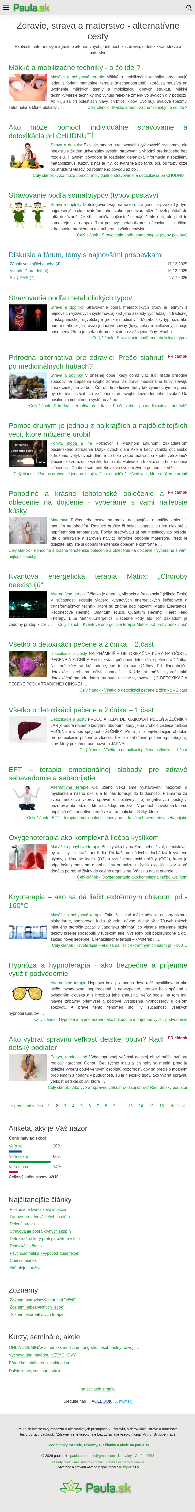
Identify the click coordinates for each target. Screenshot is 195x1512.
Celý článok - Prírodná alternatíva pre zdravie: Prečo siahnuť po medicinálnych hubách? (108, 406)
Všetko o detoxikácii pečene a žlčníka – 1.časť (81, 710)
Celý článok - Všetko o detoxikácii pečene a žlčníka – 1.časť (133, 750)
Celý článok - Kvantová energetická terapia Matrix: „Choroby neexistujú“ (122, 624)
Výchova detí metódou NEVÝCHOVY (42, 1355)
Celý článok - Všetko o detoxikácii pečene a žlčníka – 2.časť (133, 690)
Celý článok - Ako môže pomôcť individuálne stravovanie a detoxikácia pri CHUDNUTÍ (110, 175)
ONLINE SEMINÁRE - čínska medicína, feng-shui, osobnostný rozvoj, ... (74, 1347)
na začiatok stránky (98, 1389)
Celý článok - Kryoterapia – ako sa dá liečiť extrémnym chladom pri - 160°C (119, 945)
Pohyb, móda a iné (71, 443)
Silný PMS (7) (22, 278)
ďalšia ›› (178, 1106)
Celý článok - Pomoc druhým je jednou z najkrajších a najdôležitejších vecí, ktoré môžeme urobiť (100, 474)
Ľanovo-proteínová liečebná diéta (40, 1217)
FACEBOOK (100, 1401)
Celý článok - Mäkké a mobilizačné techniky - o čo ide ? (137, 107)
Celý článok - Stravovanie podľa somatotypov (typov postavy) (132, 235)
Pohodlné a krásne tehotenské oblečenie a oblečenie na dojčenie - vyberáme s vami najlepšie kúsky (98, 502)
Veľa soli (16, 1146)
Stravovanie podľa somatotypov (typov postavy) (83, 195)
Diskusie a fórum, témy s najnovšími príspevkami (86, 255)
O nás (139, 1456)
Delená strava (22, 1224)
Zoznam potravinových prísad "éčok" (42, 1300)
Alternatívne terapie (68, 594)
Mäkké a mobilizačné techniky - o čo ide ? (74, 68)
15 (151, 1106)
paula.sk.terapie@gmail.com (92, 1456)
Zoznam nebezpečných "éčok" (37, 1307)
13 (130, 1106)
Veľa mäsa (18, 1167)
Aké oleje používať (26, 1268)
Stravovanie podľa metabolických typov (70, 298)
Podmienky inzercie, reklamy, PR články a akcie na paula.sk (99, 1445)
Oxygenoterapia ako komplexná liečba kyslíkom (84, 837)
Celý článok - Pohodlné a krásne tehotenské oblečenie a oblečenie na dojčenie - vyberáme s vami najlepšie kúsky (98, 553)
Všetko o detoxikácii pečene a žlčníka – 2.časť (81, 644)
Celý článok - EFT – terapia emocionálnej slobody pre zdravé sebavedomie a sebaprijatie (107, 818)
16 (161, 1106)
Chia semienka (23, 1260)
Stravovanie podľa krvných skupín (40, 1231)
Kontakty (125, 1456)
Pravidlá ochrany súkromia (124, 1462)
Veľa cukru (18, 1156)
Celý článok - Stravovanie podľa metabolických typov (139, 338)
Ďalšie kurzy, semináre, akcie (35, 1371)
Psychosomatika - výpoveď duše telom (44, 1253)
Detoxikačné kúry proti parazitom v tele (45, 1238)
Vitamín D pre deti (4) (29, 271)
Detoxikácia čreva (26, 1246)
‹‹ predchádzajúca (26, 1106)
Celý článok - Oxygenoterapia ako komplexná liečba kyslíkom (132, 877)
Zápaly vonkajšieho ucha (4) (35, 264)
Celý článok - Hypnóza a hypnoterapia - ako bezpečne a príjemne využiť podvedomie (110, 1019)
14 (141, 1106)
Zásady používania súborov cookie (77, 1462)
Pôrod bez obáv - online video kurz (40, 1363)
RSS (151, 1456)
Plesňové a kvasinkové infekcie (38, 1209)
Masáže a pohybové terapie (77, 77)
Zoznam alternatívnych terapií (36, 1314)
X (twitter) (123, 1401)
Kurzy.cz (125, 1467)
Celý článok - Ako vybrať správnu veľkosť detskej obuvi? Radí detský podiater (117, 1087)
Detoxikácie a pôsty (69, 653)
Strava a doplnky (66, 145)
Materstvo (59, 520)
